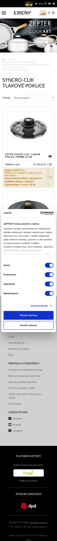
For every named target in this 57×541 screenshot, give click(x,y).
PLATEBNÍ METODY (28, 456)
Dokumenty (15, 404)
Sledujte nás (18, 412)
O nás (12, 337)
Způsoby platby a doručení (23, 382)
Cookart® (12, 59)
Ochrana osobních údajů (22, 388)
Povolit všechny (28, 315)
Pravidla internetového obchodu (25, 370)
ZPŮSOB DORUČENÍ (28, 494)
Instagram (17, 431)
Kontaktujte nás (17, 343)
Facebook (17, 418)
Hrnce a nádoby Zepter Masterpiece (18, 62)
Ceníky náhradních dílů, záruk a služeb (25, 396)
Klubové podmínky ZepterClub (25, 376)
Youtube (16, 424)
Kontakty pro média (19, 349)
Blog (11, 355)
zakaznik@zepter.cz (39, 522)
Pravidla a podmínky (24, 363)
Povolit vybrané (28, 325)
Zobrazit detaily (39, 305)
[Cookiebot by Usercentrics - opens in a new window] (41, 213)
